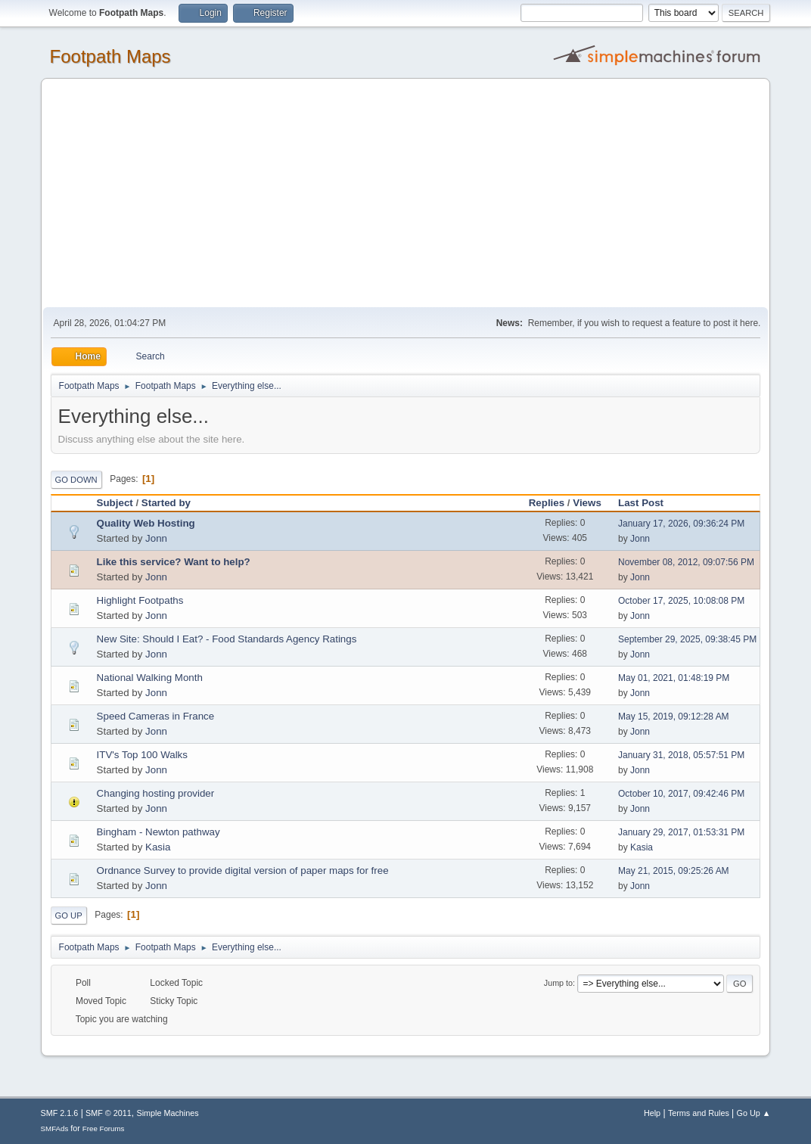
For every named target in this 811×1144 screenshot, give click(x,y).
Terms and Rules (698, 1113)
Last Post (647, 502)
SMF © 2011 (108, 1113)
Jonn (156, 538)
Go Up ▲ (754, 1113)
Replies (546, 502)
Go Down (76, 479)
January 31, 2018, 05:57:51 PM (681, 755)
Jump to (558, 982)
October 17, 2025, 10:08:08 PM (681, 600)
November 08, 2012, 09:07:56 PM (686, 562)
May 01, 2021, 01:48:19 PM (673, 678)
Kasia (157, 847)
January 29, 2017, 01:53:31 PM (681, 832)
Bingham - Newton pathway (158, 832)
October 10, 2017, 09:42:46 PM (681, 793)
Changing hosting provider (156, 793)
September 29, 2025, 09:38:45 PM (687, 639)
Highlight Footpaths (140, 600)
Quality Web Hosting (146, 523)
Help (652, 1113)
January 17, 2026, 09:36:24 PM (681, 523)
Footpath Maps (110, 56)
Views (587, 502)
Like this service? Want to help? (173, 561)
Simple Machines (167, 1113)
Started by (166, 502)
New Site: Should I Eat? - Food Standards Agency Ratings (227, 639)
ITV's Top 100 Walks (142, 754)
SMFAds (55, 1128)
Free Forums (103, 1128)
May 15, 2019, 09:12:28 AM (673, 716)
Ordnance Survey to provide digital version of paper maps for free (243, 870)
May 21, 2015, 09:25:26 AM (673, 871)
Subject (115, 502)
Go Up (68, 915)
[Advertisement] (406, 194)
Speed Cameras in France (156, 716)
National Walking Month (150, 677)
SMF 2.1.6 (60, 1113)
